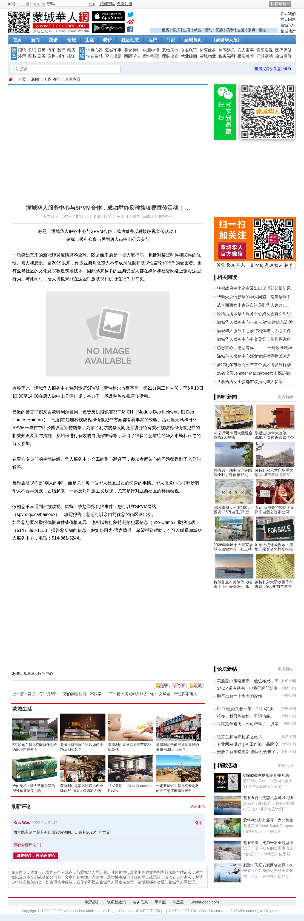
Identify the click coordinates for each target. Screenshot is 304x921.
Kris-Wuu (21, 822)
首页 (17, 40)
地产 (152, 40)
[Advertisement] (214, 19)
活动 (208, 30)
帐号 (12, 4)
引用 (198, 822)
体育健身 (208, 50)
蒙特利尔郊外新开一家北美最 (268, 820)
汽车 (51, 50)
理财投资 (170, 56)
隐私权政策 (116, 902)
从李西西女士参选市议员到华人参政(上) (253, 305)
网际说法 (132, 56)
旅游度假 (283, 56)
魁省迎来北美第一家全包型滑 (268, 842)
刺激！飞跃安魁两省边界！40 (268, 865)
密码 (51, 4)
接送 (262, 30)
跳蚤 (53, 40)
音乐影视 (264, 50)
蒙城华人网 (10, 79)
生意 (187, 30)
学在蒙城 (94, 56)
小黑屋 (178, 902)
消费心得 (94, 50)
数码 (61, 50)
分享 (181, 686)
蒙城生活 (22, 709)
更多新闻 (285, 397)
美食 (230, 30)
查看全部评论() (27, 845)
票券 (42, 56)
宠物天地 (170, 50)
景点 (252, 30)
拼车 (61, 56)
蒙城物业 (208, 56)
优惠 (219, 30)
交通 (241, 30)
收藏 (198, 686)
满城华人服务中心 (37, 673)
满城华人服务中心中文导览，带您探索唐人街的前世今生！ (174, 694)
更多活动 (285, 765)
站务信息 (140, 902)
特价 (107, 40)
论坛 (71, 40)
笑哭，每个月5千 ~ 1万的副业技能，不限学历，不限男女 (76, 694)
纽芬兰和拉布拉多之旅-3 (239, 736)
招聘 (22, 50)
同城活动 (264, 56)
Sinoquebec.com (204, 902)
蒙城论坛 (288, 25)
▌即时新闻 (225, 397)
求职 (32, 50)
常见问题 (288, 19)
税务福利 (227, 56)
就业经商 (189, 56)
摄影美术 (245, 56)
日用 (42, 50)
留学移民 (151, 56)
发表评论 (197, 806)
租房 (165, 30)
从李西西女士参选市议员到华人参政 (250, 381)
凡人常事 (245, 50)
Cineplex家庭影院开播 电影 (266, 775)
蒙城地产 (288, 31)
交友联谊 (189, 50)
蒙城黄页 (193, 40)
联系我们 (288, 14)
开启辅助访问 (294, 3)
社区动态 (130, 40)
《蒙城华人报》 (226, 40)
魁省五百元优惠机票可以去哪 (268, 797)
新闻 (35, 40)
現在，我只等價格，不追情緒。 (245, 716)
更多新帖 (285, 669)
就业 (198, 30)
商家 (170, 40)
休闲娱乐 (227, 50)
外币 (22, 56)
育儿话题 (113, 56)
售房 (176, 30)
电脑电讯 (151, 50)
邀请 (164, 686)
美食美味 (132, 50)
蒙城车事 (113, 50)
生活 (89, 40)
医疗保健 (283, 50)
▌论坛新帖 (225, 669)
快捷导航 (278, 4)
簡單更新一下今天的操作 (239, 695)
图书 (32, 56)
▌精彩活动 (225, 765)
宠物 (51, 56)
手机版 (160, 902)
